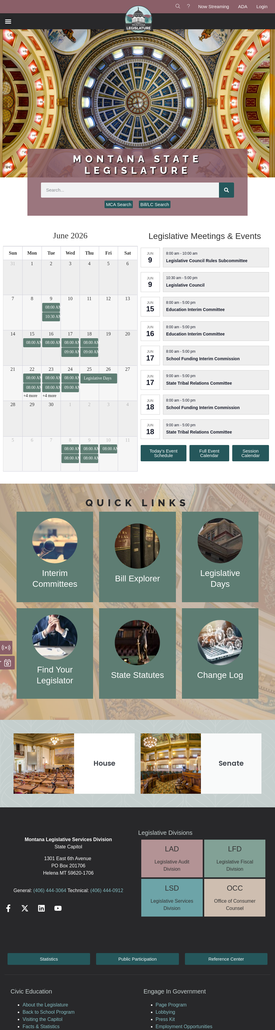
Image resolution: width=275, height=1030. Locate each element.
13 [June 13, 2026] (127, 298)
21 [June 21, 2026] (12, 369)
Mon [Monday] (32, 253)
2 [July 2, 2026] (89, 404)
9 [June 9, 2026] (51, 298)
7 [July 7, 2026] (51, 440)
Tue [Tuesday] (51, 253)
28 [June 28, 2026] (12, 404)
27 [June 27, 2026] (127, 369)
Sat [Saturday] (127, 253)
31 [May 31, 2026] (12, 263)
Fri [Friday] (108, 253)
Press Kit (165, 1019)
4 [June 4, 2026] (89, 263)
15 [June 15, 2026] (32, 333)
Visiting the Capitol (42, 1019)
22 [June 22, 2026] (32, 369)
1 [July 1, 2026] (70, 404)
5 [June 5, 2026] (108, 263)
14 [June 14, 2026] (12, 333)
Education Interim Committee (195, 309)
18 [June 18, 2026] (89, 333)
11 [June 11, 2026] (89, 298)
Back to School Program (49, 1012)
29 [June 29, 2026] (32, 404)
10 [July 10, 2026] (108, 440)
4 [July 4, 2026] (128, 404)
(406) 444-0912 (106, 890)
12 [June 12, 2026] (108, 298)
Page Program (171, 1004)
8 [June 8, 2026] (32, 298)
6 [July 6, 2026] (32, 440)
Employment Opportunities (184, 1026)
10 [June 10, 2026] (70, 298)
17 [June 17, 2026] (70, 333)
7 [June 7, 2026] (12, 298)
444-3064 (55, 890)
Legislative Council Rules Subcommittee (207, 260)
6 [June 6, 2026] (128, 263)
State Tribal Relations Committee (199, 383)
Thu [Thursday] (89, 253)
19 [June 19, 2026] (108, 333)
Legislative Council (185, 285)
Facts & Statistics (41, 1026)
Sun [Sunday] (13, 253)
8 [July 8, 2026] (70, 440)
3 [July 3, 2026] (108, 404)
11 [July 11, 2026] (127, 440)
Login (261, 6)
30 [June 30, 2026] (51, 404)
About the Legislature (45, 1004)
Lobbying (165, 1012)
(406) (39, 890)
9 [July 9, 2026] (89, 440)
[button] (8, 21)
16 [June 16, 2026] (51, 333)
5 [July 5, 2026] (12, 440)
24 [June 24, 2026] (70, 369)
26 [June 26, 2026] (108, 369)
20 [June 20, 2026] (127, 333)
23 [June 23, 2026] (51, 369)
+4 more (30, 395)
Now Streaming (213, 6)
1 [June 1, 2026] (32, 263)
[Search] (226, 190)
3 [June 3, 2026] (70, 263)
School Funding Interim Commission (203, 358)
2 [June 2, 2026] (51, 263)
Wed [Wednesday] (70, 253)
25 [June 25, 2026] (89, 369)
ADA (242, 6)
